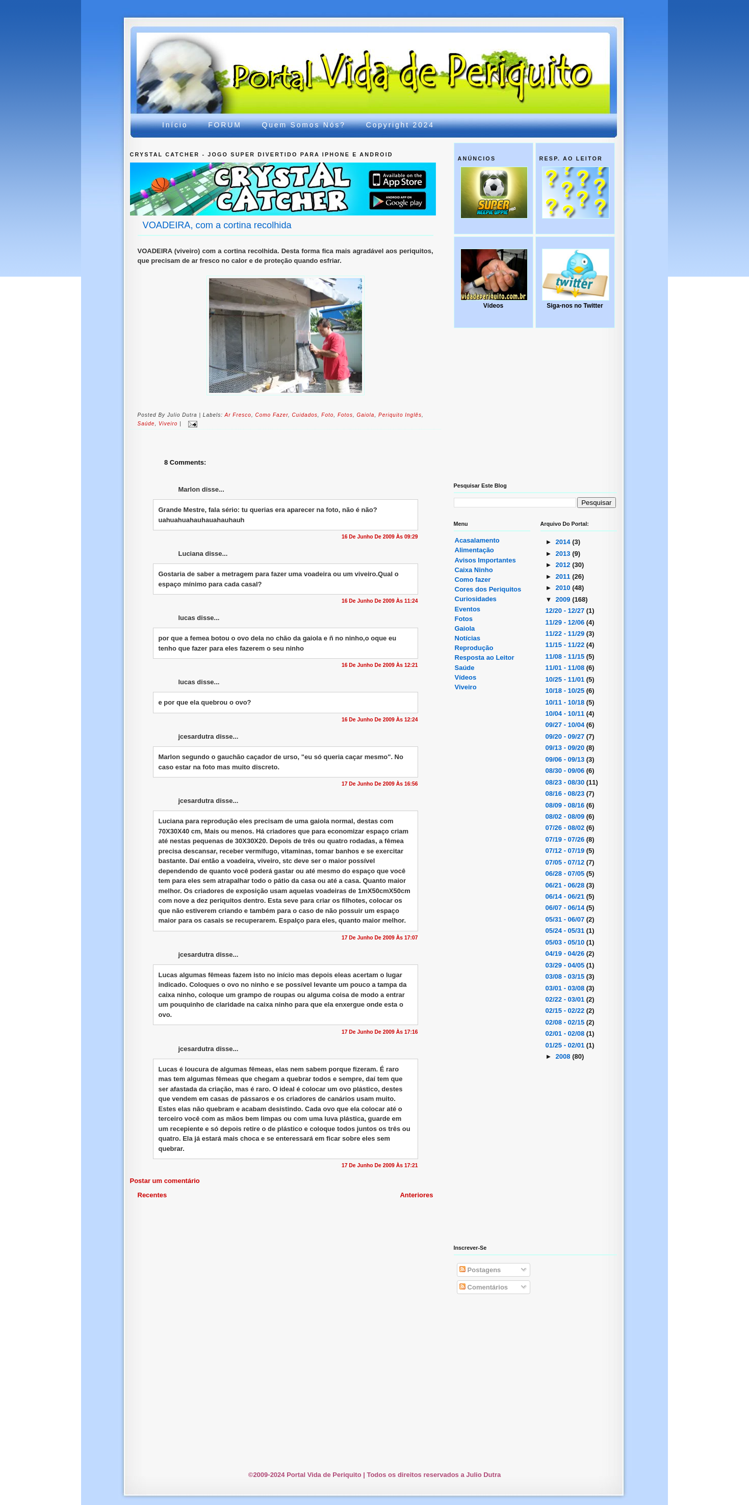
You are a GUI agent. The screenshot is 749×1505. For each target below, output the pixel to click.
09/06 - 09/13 (566, 759)
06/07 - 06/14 (566, 907)
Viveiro (466, 687)
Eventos (468, 609)
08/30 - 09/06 (566, 770)
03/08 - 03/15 (566, 976)
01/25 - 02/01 (566, 1045)
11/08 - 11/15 (566, 656)
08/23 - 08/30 (566, 782)
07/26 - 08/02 (566, 827)
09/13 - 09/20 (566, 747)
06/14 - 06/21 (566, 896)
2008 (564, 1056)
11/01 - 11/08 (566, 667)
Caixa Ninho (474, 570)
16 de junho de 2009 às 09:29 (380, 537)
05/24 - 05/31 (566, 930)
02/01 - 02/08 (566, 1033)
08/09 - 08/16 (566, 805)
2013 (564, 553)
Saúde (465, 667)
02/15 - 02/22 (566, 1010)
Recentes (152, 1195)
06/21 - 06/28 (566, 885)
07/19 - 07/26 (566, 839)
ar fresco (238, 415)
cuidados (305, 415)
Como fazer (271, 415)
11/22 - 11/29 (566, 633)
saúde (146, 423)
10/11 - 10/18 (566, 702)
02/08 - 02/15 (566, 1022)
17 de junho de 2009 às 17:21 (380, 1165)
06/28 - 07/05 (566, 873)
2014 (564, 542)
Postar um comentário (165, 1181)
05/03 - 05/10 (566, 942)
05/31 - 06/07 (566, 919)
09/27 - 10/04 (566, 725)
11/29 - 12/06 (566, 622)
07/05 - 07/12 (566, 862)
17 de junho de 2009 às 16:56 (380, 784)
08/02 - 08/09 (566, 816)
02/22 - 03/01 (566, 999)
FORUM (224, 125)
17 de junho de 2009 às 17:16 (380, 1032)
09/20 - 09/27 (566, 736)
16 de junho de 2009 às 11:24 (380, 601)
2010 (564, 588)
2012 (564, 565)
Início (175, 125)
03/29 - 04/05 (566, 965)
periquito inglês (400, 415)
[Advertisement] (377, 1228)
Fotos (345, 415)
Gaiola (465, 628)
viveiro (168, 423)
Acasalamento (477, 540)
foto (327, 415)
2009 (564, 599)
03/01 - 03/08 (566, 988)
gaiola (365, 415)
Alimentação (474, 550)
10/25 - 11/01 (566, 679)
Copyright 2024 (400, 125)
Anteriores (416, 1195)
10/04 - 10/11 (566, 713)
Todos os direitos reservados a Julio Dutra (434, 1475)
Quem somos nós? (304, 125)
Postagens (480, 1270)
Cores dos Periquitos (488, 589)
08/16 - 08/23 (566, 793)
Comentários (483, 1287)
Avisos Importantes (485, 560)
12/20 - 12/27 (566, 610)
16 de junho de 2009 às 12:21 (380, 665)
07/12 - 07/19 (566, 850)
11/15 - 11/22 (566, 645)
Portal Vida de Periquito (316, 57)
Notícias (468, 638)
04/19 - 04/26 (566, 953)
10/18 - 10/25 (566, 690)
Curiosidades (476, 599)
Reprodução (474, 648)
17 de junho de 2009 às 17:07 (380, 937)
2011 (564, 576)
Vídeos (466, 677)
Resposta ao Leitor (484, 657)
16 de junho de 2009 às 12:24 (380, 719)
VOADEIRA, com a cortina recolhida (217, 225)
